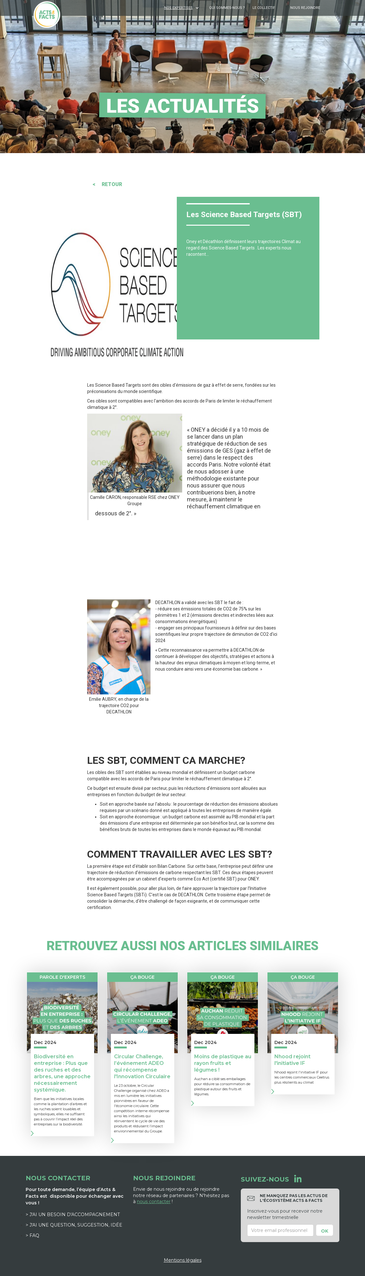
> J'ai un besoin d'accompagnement (73, 1214)
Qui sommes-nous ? (227, 8)
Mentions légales (183, 1260)
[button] (182, 8)
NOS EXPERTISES (178, 8)
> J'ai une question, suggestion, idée (74, 1225)
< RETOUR (107, 184)
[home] (47, 14)
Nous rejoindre (305, 8)
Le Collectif (264, 8)
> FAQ (32, 1235)
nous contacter (153, 1201)
